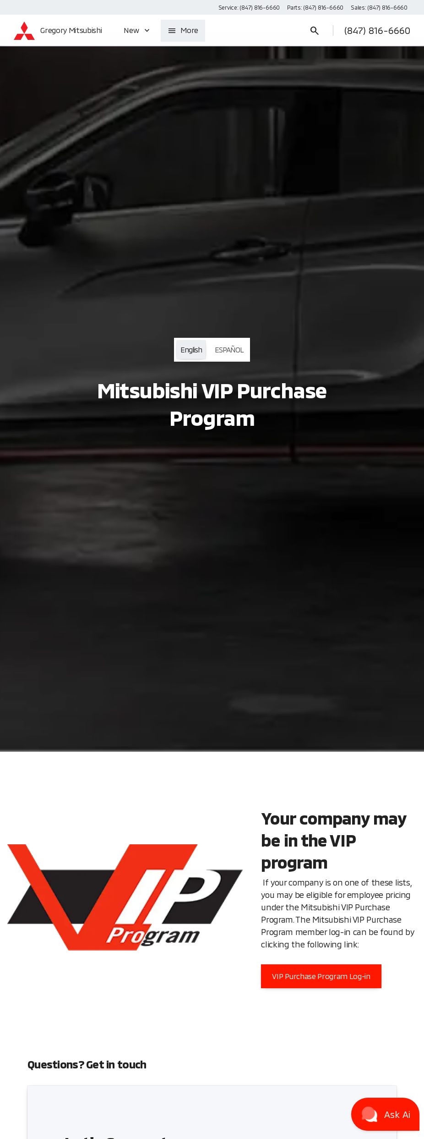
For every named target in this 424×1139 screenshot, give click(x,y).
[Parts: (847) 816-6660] (315, 7)
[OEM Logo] (24, 31)
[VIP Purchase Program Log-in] (321, 976)
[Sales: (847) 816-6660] (379, 7)
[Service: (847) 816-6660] (249, 7)
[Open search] (314, 30)
